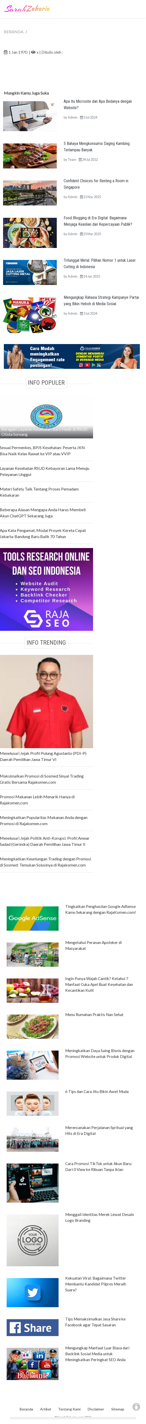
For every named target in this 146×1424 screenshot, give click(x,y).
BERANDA (14, 31)
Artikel (45, 1409)
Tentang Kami (69, 1409)
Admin (72, 117)
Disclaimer (96, 1409)
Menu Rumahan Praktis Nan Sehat (94, 1014)
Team (72, 159)
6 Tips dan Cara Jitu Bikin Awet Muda (97, 1091)
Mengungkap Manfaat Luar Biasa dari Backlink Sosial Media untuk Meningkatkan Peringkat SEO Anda (97, 1354)
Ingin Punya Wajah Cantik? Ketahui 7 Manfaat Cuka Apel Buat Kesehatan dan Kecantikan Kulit (99, 984)
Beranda (26, 1409)
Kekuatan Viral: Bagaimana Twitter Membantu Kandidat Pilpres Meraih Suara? (95, 1284)
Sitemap (117, 1409)
